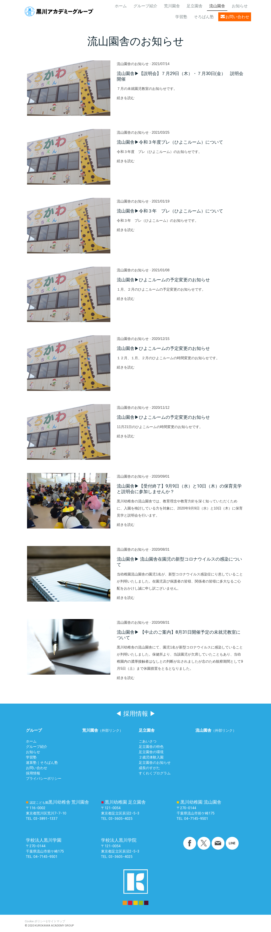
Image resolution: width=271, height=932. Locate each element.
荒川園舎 (172, 6)
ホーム (121, 6)
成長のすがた (149, 768)
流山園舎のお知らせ (133, 64)
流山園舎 (217, 6)
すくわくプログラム (155, 773)
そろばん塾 (204, 17)
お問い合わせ (237, 17)
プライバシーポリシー (43, 778)
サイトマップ (56, 921)
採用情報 (33, 773)
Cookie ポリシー (35, 921)
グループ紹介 (145, 6)
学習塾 (181, 17)
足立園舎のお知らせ (155, 762)
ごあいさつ (147, 741)
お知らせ (240, 6)
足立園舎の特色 (151, 747)
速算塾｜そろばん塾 (42, 762)
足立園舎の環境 (151, 752)
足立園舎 (195, 6)
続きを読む (126, 98)
